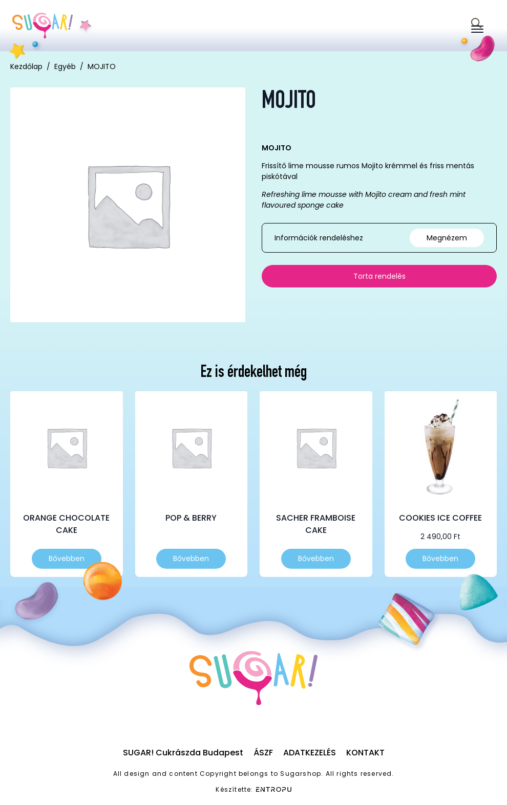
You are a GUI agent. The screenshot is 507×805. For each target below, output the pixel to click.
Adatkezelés (309, 752)
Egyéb (65, 66)
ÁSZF (263, 752)
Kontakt (365, 752)
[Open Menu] (477, 29)
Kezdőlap (26, 66)
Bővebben (66, 558)
